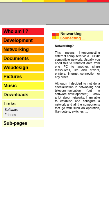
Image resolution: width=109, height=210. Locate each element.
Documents (16, 58)
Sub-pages (15, 123)
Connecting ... (72, 38)
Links (9, 103)
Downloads (15, 94)
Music (10, 85)
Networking (16, 49)
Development (18, 40)
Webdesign (15, 67)
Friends (9, 115)
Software (10, 110)
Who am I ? (15, 31)
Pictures (12, 76)
